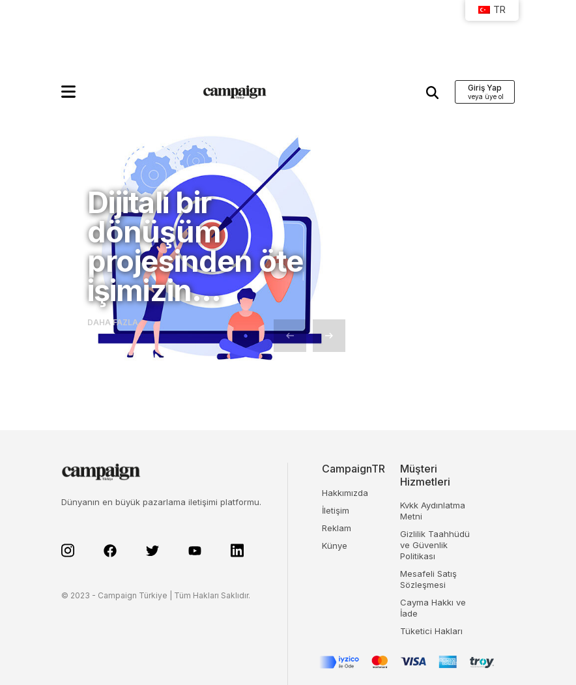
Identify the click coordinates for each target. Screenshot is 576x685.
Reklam (336, 528)
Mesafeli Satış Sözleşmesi (428, 579)
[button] (68, 91)
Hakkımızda (345, 493)
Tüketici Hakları (431, 631)
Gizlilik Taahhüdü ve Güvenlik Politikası (435, 545)
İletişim (335, 510)
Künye (334, 545)
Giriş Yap (485, 88)
